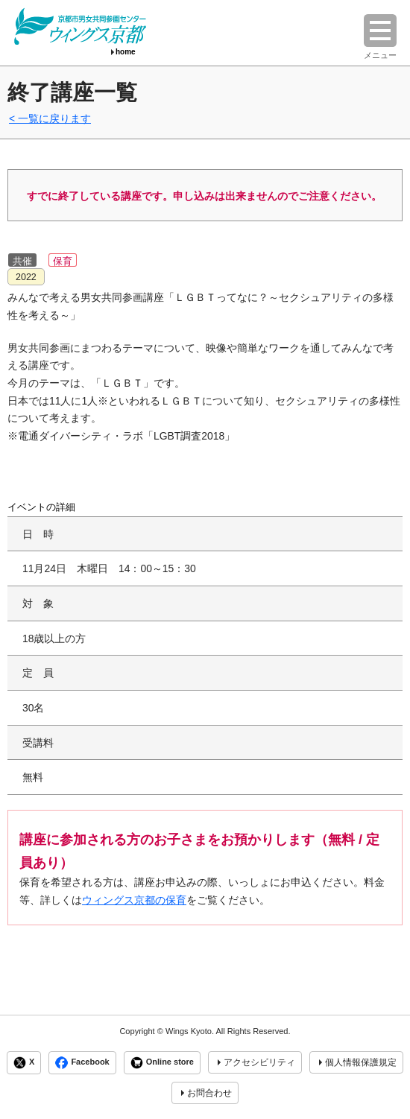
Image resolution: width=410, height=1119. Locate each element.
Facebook (82, 1062)
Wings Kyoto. (189, 1031)
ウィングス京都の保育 (134, 900)
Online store (162, 1062)
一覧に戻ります (54, 118)
